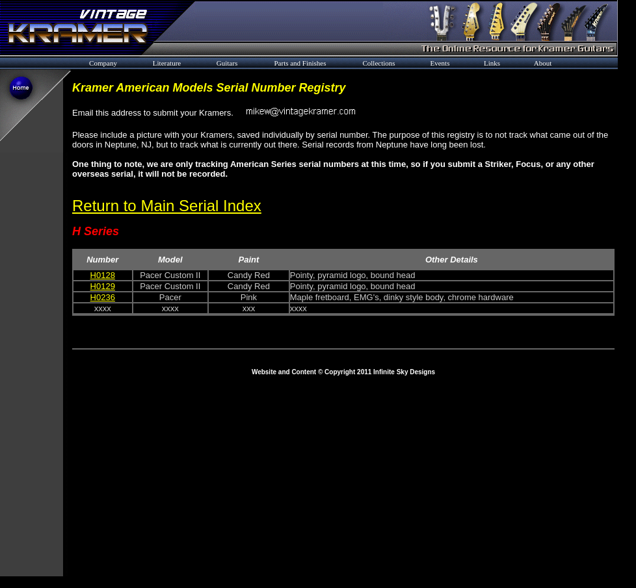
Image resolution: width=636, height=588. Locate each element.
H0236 (102, 297)
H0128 (102, 275)
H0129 (102, 286)
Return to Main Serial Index (166, 205)
